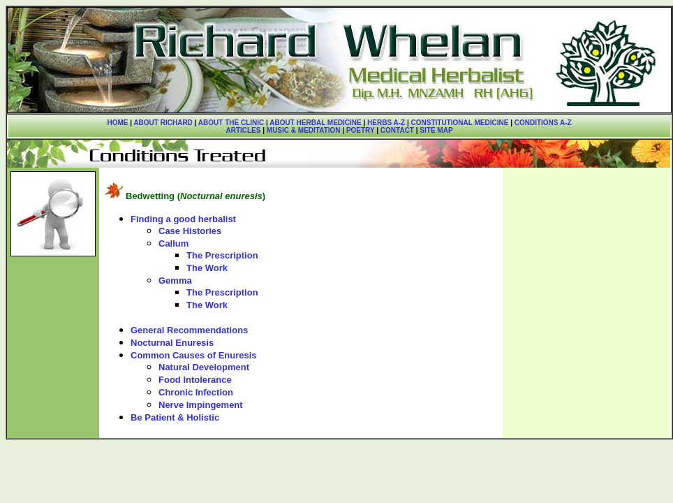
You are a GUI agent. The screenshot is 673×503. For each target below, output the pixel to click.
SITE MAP (436, 130)
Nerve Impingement (200, 405)
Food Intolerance (195, 379)
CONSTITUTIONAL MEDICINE (460, 122)
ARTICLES (242, 130)
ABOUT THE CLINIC (231, 122)
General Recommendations (189, 330)
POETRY (359, 130)
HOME (117, 122)
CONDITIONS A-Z (543, 122)
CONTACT (397, 130)
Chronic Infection (195, 392)
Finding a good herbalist (183, 219)
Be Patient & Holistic (175, 417)
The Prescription (222, 255)
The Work (207, 268)
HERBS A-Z (386, 122)
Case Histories (189, 231)
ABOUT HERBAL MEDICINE (315, 122)
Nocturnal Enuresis (172, 342)
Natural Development (203, 367)
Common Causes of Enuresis (194, 355)
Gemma (175, 280)
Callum (173, 243)
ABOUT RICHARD (162, 122)
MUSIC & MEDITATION (304, 130)
